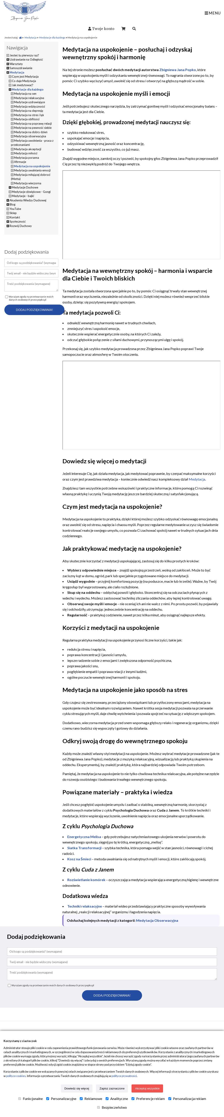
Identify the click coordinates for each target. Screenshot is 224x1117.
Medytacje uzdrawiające (29, 102)
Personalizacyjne (61, 1098)
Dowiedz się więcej (76, 1088)
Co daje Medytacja (24, 81)
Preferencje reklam (148, 1098)
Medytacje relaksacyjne (29, 98)
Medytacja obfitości (26, 119)
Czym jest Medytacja (25, 76)
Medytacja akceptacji (27, 149)
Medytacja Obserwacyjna (157, 920)
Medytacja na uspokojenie (32, 166)
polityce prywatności (124, 1076)
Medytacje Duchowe (25, 187)
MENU (212, 13)
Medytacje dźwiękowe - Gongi (31, 191)
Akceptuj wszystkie (147, 1088)
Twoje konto (103, 28)
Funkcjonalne (30, 1098)
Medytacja (31, 37)
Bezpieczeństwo (112, 1107)
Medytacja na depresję (28, 110)
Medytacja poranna (26, 157)
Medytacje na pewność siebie (33, 127)
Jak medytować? (22, 85)
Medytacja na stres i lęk (29, 115)
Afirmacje (20, 162)
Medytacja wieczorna (27, 183)
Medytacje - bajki (23, 196)
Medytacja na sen (25, 93)
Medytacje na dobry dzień (30, 132)
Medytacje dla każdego (52, 37)
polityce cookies (16, 1076)
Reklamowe (91, 1098)
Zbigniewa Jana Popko (177, 70)
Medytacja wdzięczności (29, 106)
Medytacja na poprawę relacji (33, 123)
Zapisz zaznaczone (112, 1088)
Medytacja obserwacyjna (30, 136)
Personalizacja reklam (187, 1098)
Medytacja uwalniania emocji (32, 170)
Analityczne (117, 1098)
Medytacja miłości (25, 153)
